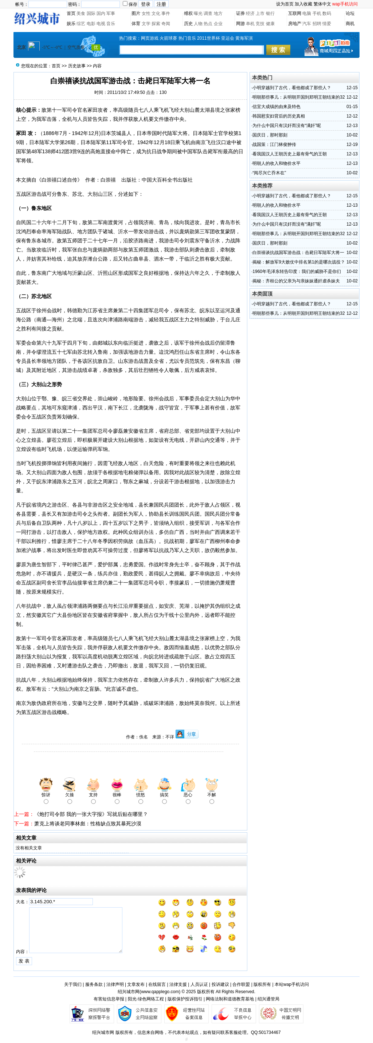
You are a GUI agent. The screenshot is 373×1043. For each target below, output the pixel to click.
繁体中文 (322, 4)
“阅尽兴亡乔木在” (269, 172)
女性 (146, 13)
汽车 (306, 23)
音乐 (110, 23)
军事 (110, 13)
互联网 (294, 13)
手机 (317, 13)
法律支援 (178, 984)
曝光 (198, 13)
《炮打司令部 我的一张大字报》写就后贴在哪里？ (91, 814)
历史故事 (77, 65)
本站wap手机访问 (292, 984)
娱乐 (71, 23)
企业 (218, 23)
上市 (260, 13)
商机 (350, 23)
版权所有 (262, 984)
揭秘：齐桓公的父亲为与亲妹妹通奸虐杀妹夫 (296, 280)
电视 (101, 23)
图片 (135, 13)
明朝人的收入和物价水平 (276, 163)
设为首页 (285, 4)
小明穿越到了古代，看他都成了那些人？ (291, 87)
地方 (218, 13)
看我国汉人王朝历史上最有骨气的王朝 (289, 153)
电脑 (306, 13)
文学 (146, 23)
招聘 (317, 23)
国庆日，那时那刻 (269, 135)
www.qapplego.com (160, 991)
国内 (101, 13)
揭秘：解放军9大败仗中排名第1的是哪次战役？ (298, 262)
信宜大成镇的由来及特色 (276, 106)
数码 (326, 13)
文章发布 (136, 984)
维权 (188, 13)
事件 (165, 13)
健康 (270, 23)
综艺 (80, 23)
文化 (156, 13)
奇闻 (165, 23)
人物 (198, 23)
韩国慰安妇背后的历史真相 (278, 116)
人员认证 (199, 984)
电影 (91, 23)
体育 (135, 23)
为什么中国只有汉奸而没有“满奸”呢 (286, 125)
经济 (250, 13)
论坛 (350, 13)
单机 (250, 23)
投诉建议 (220, 984)
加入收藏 (303, 4)
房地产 (294, 23)
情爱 (326, 23)
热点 (208, 23)
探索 (156, 23)
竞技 (260, 23)
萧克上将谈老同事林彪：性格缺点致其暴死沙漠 (87, 823)
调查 (208, 13)
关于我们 (73, 984)
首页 (71, 13)
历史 (188, 23)
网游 (240, 23)
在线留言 (157, 984)
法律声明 (115, 984)
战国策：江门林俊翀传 (274, 144)
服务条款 (94, 984)
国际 (91, 13)
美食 (80, 13)
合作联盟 (241, 984)
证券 (240, 13)
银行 (270, 13)
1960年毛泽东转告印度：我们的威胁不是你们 (296, 271)
